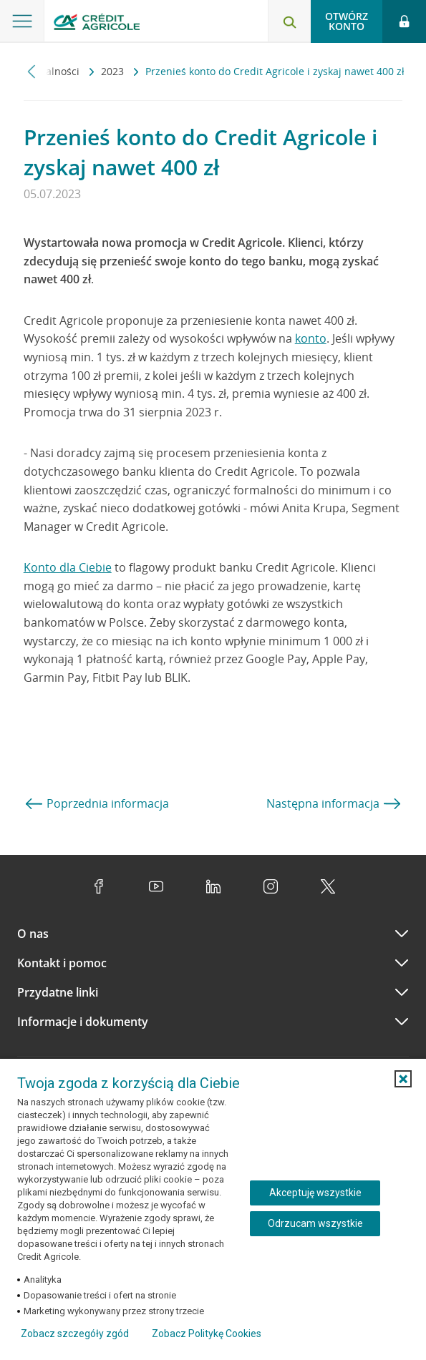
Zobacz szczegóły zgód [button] (75, 1333)
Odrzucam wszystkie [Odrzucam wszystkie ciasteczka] (315, 1223)
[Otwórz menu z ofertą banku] (22, 21)
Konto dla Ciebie (68, 567)
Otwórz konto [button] (346, 21)
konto (310, 338)
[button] (403, 1079)
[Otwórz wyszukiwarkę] (289, 21)
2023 (114, 71)
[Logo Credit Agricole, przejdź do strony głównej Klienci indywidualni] (97, 24)
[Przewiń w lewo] (31, 71)
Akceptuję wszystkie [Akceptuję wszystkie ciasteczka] (315, 1192)
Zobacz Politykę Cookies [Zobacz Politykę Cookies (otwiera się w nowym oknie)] (206, 1333)
